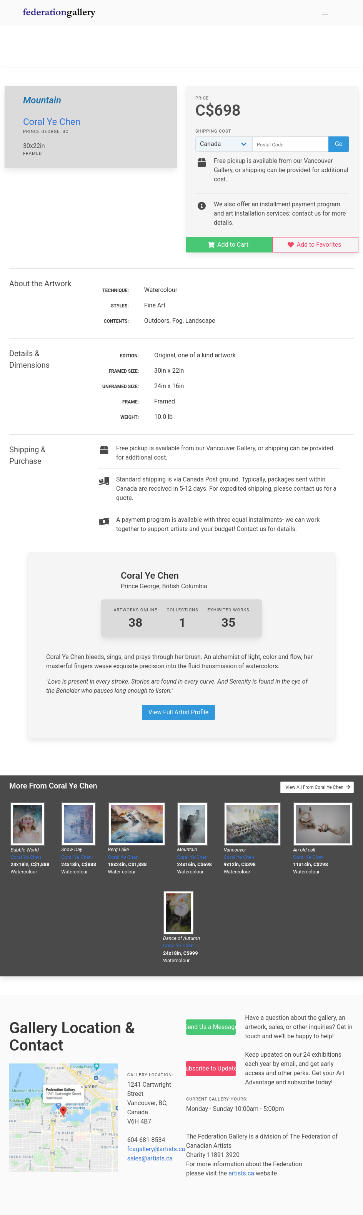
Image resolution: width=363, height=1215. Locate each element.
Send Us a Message (211, 1027)
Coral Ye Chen (51, 121)
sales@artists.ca (150, 1158)
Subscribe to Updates (211, 1068)
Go (339, 144)
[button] (325, 13)
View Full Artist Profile (178, 712)
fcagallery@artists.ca (156, 1149)
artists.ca (241, 1173)
